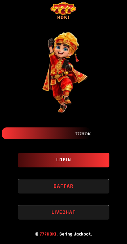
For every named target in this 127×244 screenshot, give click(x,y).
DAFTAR (63, 186)
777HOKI (48, 234)
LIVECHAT (63, 212)
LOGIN (63, 159)
